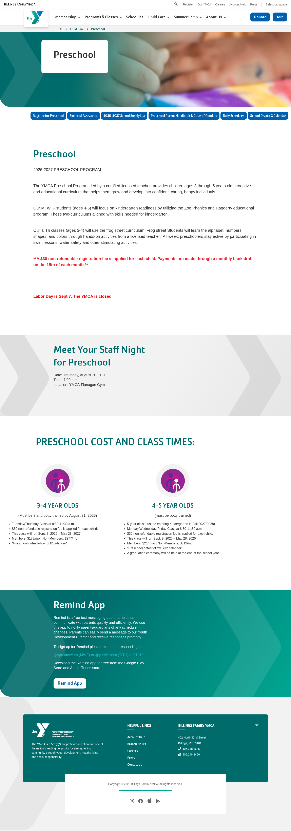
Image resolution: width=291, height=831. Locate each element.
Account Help (237, 4)
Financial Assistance (84, 115)
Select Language (276, 4)
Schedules (135, 17)
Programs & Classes (103, 17)
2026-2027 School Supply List (124, 115)
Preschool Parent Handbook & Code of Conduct (184, 115)
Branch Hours (136, 744)
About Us (216, 17)
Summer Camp (188, 17)
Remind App (70, 683)
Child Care (159, 17)
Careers (220, 4)
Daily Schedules (234, 115)
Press (253, 4)
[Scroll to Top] (256, 725)
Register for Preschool (48, 115)
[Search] (172, 4)
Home (61, 29)
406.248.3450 (189, 754)
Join (280, 17)
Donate (260, 17)
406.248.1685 (189, 748)
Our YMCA (204, 4)
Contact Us (134, 765)
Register (188, 4)
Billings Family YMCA (19, 4)
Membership (68, 17)
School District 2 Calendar (268, 115)
